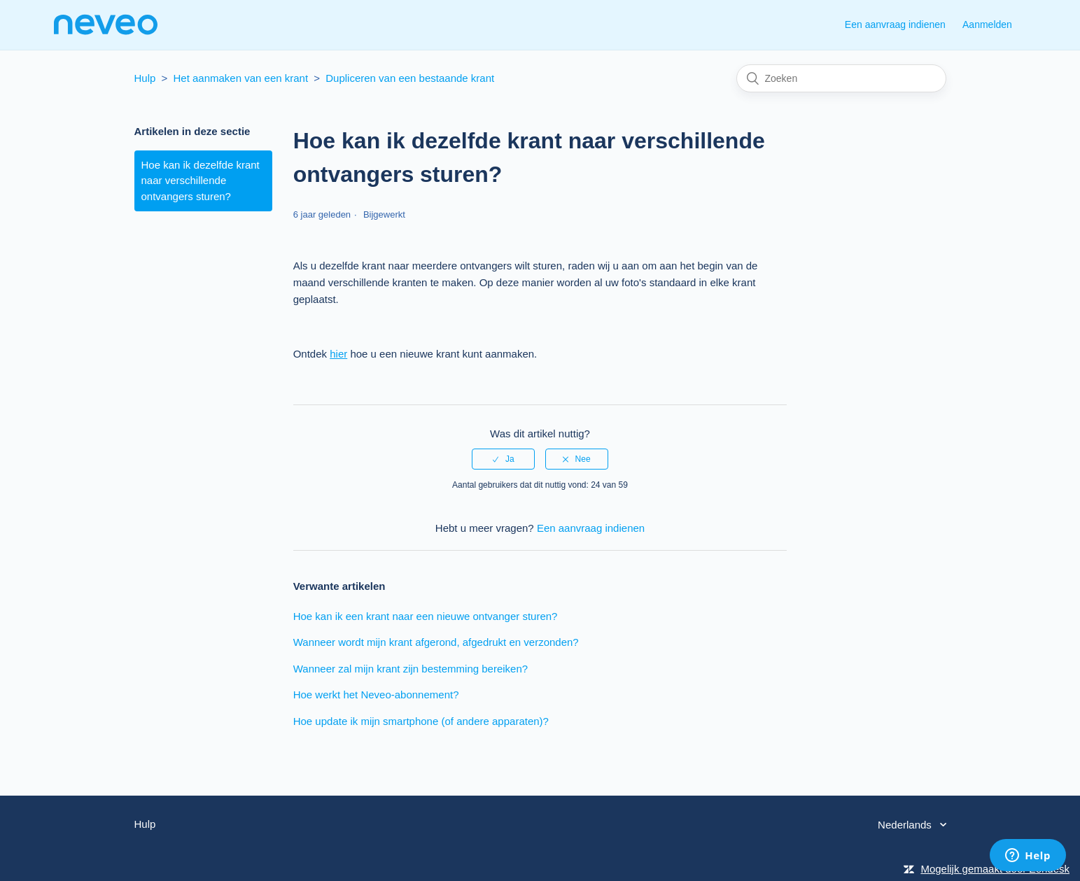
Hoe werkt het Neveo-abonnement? (376, 694)
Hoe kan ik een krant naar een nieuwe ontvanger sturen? (425, 616)
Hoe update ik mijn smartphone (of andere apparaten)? (421, 721)
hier (338, 354)
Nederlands (906, 825)
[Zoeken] (841, 78)
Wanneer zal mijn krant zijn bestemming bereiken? (410, 669)
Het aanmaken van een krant (240, 78)
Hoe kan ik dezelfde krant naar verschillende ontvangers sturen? (200, 180)
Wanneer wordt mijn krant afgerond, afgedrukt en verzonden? (436, 642)
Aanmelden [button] (987, 24)
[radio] (503, 459)
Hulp (145, 78)
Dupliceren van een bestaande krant (409, 78)
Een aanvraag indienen (895, 24)
